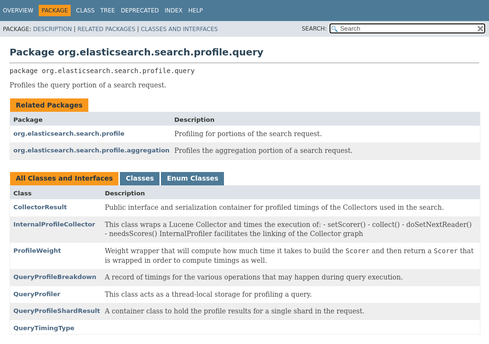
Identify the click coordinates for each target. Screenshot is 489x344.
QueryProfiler (36, 294)
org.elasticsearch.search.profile (69, 133)
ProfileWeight (37, 250)
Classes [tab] (140, 178)
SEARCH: (314, 28)
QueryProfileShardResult (56, 310)
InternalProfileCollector (54, 224)
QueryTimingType (43, 328)
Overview (18, 10)
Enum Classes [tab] (192, 178)
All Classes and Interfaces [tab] (64, 178)
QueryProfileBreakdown (54, 276)
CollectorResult (40, 207)
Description (52, 29)
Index (174, 10)
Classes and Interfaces (179, 29)
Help (195, 10)
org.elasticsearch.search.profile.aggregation (91, 150)
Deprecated (140, 10)
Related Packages (106, 29)
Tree (107, 10)
